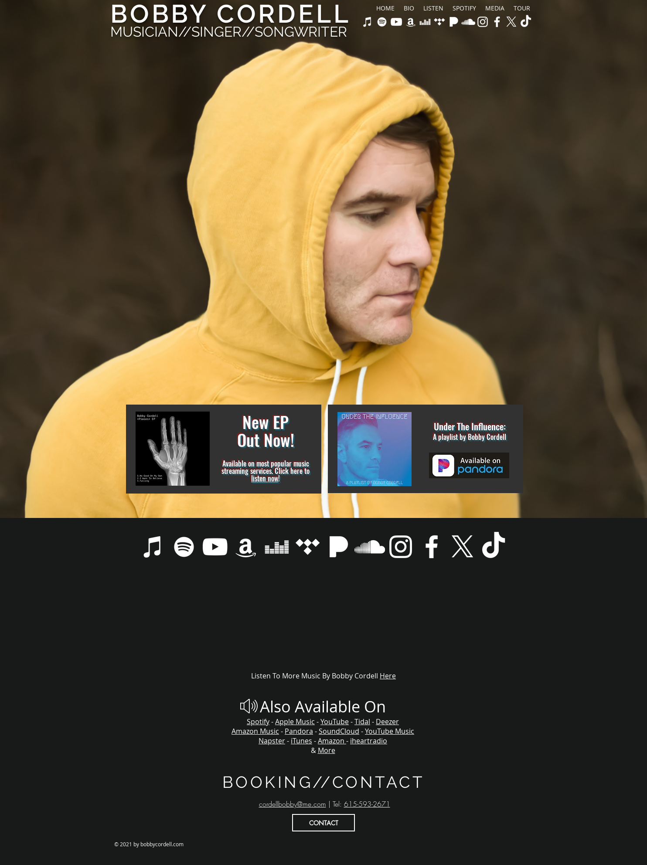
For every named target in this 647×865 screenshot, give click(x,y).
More (326, 750)
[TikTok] (526, 22)
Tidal (362, 721)
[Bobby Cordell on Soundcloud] (468, 22)
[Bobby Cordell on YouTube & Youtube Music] (396, 22)
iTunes (301, 741)
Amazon (332, 741)
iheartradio (368, 741)
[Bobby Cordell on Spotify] (382, 22)
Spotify (258, 721)
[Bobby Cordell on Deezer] (425, 22)
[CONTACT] (323, 822)
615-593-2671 (367, 804)
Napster (272, 741)
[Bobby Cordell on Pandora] (454, 22)
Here (388, 676)
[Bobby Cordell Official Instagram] (483, 22)
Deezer (387, 721)
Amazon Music (255, 731)
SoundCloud (339, 731)
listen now (264, 478)
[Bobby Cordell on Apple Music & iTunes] (368, 22)
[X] (511, 22)
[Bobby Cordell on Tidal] (439, 22)
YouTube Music (389, 731)
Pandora (299, 731)
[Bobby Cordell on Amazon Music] (411, 22)
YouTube (334, 721)
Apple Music (295, 721)
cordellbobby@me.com (292, 804)
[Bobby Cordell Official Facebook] (497, 22)
